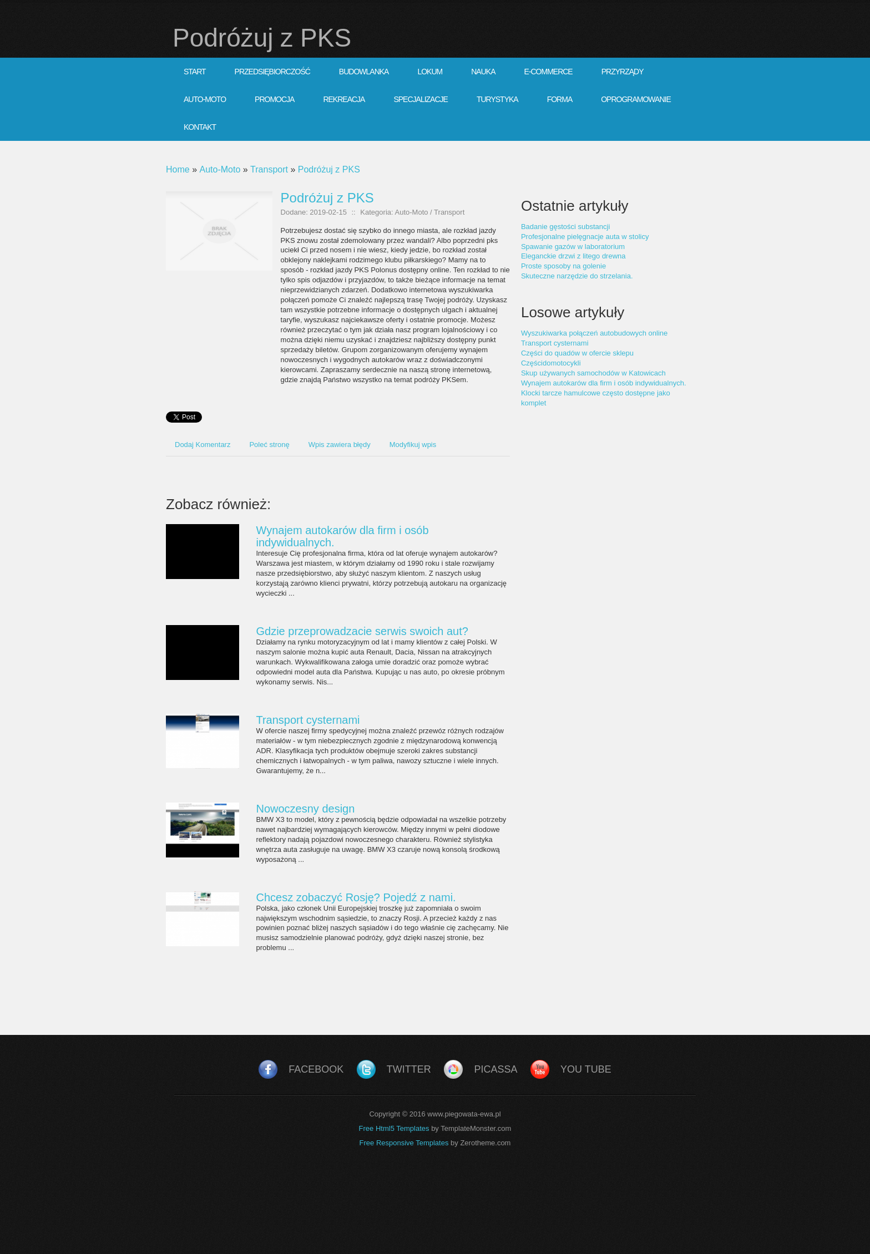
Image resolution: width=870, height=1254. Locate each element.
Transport (269, 169)
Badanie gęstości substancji (565, 226)
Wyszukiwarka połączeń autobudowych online (594, 333)
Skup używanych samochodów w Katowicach (593, 373)
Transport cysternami (308, 720)
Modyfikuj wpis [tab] (413, 444)
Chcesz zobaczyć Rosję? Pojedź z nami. (356, 897)
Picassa (495, 1069)
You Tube (585, 1069)
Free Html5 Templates (394, 1128)
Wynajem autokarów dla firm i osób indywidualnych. (603, 383)
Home (178, 169)
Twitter (409, 1069)
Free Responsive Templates (404, 1143)
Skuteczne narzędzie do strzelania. (577, 276)
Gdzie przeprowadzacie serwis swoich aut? (362, 631)
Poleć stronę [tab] (269, 444)
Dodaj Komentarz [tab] (202, 444)
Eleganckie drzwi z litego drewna (573, 256)
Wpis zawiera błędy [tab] (339, 444)
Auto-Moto (219, 169)
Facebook (316, 1069)
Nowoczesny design (305, 809)
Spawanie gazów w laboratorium (573, 246)
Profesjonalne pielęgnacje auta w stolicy (585, 236)
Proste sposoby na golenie (563, 266)
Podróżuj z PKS (329, 169)
